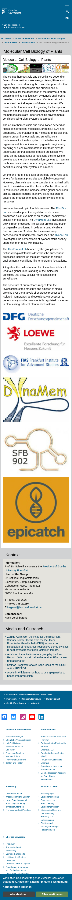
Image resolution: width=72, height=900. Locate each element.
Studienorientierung (50, 797)
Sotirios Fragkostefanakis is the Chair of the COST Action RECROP (37, 666)
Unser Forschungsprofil (16, 800)
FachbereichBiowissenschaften (16, 26)
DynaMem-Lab (42, 219)
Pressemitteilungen (14, 736)
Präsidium (10, 844)
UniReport (10, 750)
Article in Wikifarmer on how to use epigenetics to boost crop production (36, 674)
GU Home (6, 38)
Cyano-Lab (61, 235)
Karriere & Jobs (13, 756)
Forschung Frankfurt (15, 753)
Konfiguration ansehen (17, 886)
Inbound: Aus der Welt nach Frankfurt (53, 738)
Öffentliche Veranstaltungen (18, 740)
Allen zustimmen (52, 894)
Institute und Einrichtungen (51, 38)
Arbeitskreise (28, 42)
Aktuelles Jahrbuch (14, 746)
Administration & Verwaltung (13, 849)
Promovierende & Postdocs (18, 810)
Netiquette (35, 703)
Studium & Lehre (49, 786)
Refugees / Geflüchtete (51, 760)
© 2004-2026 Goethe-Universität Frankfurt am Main (29, 694)
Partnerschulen (48, 830)
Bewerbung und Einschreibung (48, 802)
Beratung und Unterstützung (47, 818)
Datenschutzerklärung (31, 699)
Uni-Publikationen (14, 743)
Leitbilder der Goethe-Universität (16, 859)
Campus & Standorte (15, 854)
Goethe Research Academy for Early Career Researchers (53, 776)
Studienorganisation (50, 807)
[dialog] (36, 887)
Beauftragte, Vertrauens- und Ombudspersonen (17, 869)
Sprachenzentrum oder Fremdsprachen (51, 768)
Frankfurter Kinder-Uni (16, 760)
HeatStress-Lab (17, 249)
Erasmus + (46, 763)
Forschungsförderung (16, 803)
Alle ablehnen (18, 894)
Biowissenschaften (24, 38)
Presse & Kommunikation (18, 729)
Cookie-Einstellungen (16, 703)
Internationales (48, 729)
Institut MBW (11, 42)
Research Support (14, 793)
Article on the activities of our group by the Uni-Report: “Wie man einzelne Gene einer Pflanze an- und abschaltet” (37, 657)
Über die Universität (15, 837)
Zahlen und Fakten (14, 763)
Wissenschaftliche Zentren (18, 797)
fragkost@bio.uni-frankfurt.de (24, 607)
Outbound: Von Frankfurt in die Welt (53, 745)
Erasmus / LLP (47, 750)
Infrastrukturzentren (15, 807)
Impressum (11, 699)
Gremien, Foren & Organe (18, 864)
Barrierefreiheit (53, 699)
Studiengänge (47, 793)
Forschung (11, 786)
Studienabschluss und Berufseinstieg (51, 812)
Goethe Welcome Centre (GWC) (52, 755)
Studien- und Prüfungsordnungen (50, 825)
